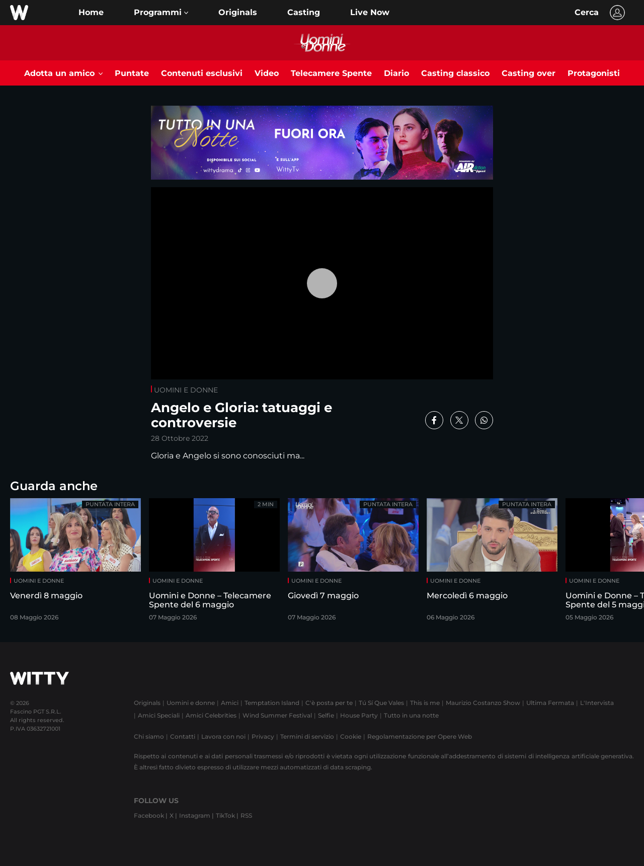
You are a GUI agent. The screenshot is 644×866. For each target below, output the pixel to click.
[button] (161, 13)
